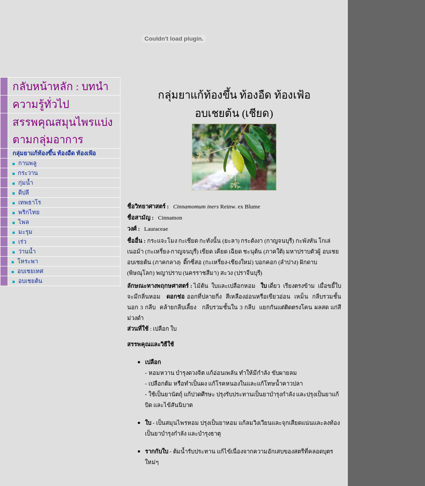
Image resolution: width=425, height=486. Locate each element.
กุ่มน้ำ (25, 182)
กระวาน (28, 173)
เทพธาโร (29, 202)
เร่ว (22, 241)
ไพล (23, 222)
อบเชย (30, 271)
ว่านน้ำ (27, 251)
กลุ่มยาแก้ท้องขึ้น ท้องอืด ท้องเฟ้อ (54, 153)
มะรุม (25, 231)
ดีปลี (23, 192)
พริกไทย (29, 212)
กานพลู (27, 163)
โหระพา (27, 261)
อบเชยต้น (30, 281)
